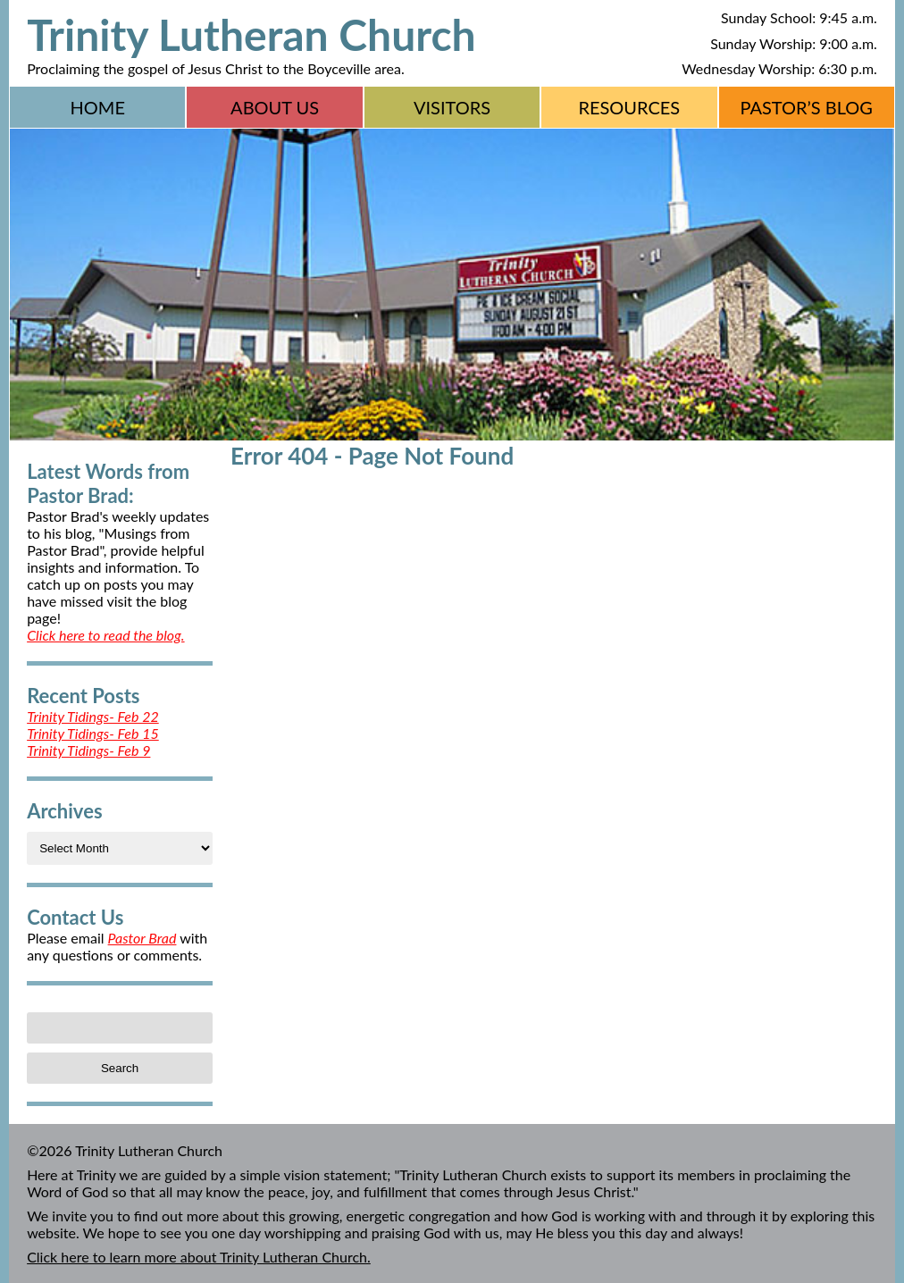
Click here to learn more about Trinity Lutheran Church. (199, 1256)
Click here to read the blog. (105, 634)
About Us (274, 107)
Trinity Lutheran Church (251, 34)
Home (98, 107)
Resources (629, 107)
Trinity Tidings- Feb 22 (93, 716)
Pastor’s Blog (806, 107)
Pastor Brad (142, 937)
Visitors (452, 107)
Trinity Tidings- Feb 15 (93, 733)
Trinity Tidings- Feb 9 (88, 750)
